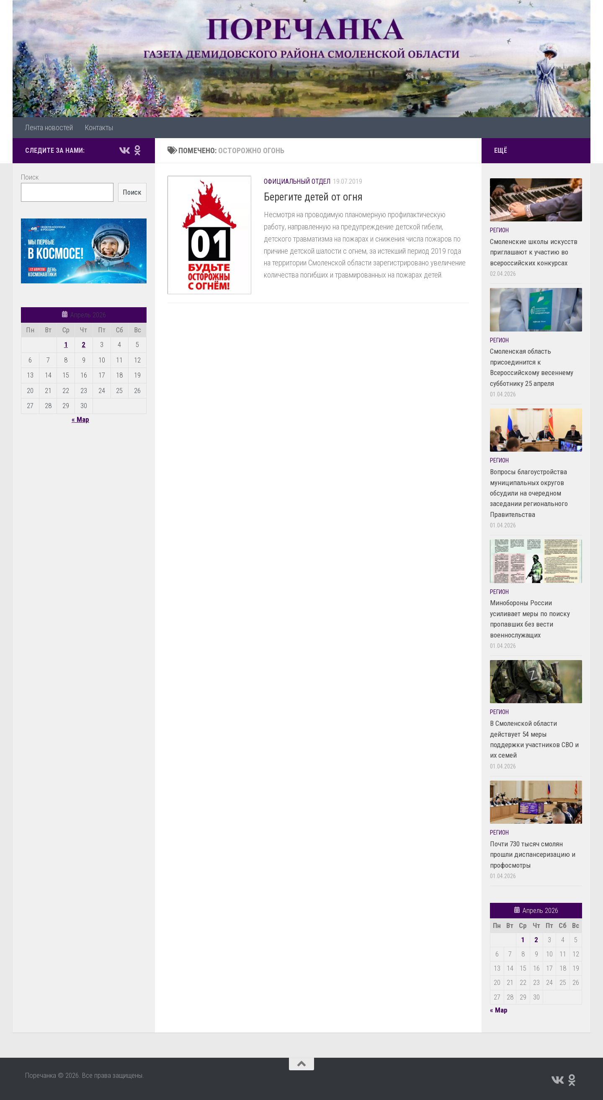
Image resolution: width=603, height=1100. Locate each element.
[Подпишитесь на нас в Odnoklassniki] (137, 150)
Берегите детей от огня (313, 197)
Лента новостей (49, 127)
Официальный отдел (297, 181)
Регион (499, 230)
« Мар (80, 419)
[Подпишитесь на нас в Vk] (124, 150)
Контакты (99, 127)
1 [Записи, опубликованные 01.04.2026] (66, 344)
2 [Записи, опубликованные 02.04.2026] (83, 344)
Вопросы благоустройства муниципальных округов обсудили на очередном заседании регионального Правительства (529, 493)
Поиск (30, 177)
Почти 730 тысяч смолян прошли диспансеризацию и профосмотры (532, 854)
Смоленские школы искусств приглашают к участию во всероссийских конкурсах (533, 252)
